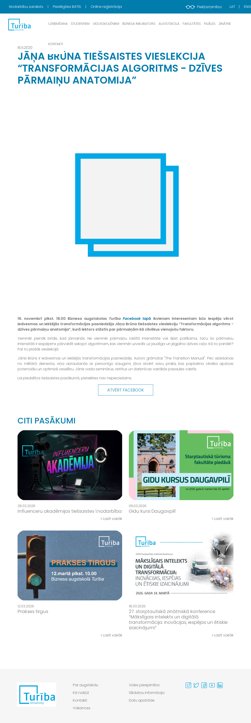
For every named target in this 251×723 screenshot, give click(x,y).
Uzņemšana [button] (58, 23)
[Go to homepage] (36, 697)
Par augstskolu (86, 685)
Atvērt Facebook (125, 390)
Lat (232, 6)
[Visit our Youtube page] (212, 685)
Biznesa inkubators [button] (138, 23)
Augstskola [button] (169, 23)
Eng (247, 6)
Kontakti (55, 43)
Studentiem (80, 23)
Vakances (81, 708)
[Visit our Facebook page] (204, 685)
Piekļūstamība (204, 6)
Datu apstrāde (142, 700)
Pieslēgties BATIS (67, 6)
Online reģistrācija (106, 6)
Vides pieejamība (144, 685)
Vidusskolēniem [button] (106, 23)
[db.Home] (19, 24)
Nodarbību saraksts (26, 6)
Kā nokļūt (81, 692)
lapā (137, 318)
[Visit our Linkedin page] (220, 685)
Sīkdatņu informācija (147, 692)
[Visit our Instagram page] (188, 685)
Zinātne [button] (225, 23)
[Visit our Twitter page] (196, 685)
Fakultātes (192, 23)
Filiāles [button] (209, 23)
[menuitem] (30, 7)
